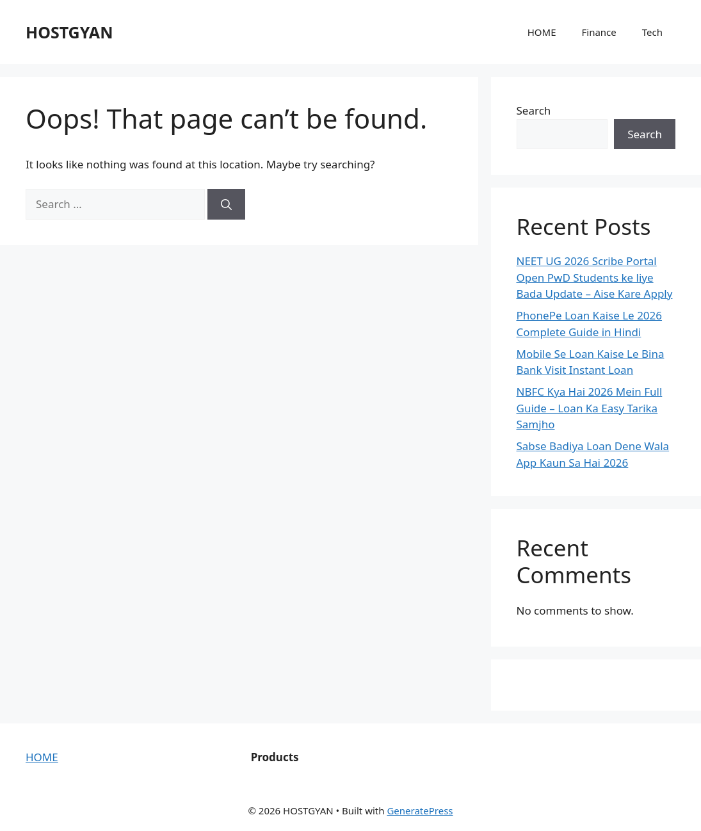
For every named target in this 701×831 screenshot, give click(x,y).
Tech (652, 32)
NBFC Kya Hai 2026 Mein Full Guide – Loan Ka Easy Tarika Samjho (590, 408)
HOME (542, 32)
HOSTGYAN (69, 32)
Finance (598, 32)
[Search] (226, 204)
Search (534, 110)
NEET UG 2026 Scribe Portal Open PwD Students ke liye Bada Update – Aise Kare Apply (595, 277)
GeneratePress (420, 810)
